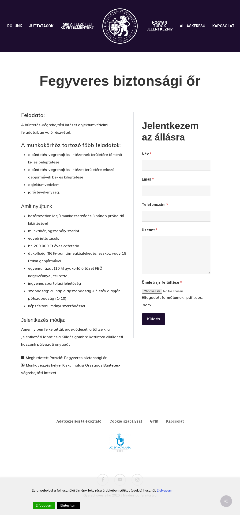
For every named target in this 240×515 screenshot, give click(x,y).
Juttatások (41, 26)
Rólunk (14, 26)
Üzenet (149, 230)
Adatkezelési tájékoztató (78, 421)
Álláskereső (192, 26)
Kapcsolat (223, 26)
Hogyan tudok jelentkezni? (159, 26)
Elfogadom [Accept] (44, 505)
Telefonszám (155, 204)
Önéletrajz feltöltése (162, 282)
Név (146, 154)
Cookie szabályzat (125, 421)
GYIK (154, 421)
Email (148, 179)
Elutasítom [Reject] (68, 505)
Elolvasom (164, 490)
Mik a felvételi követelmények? (77, 26)
